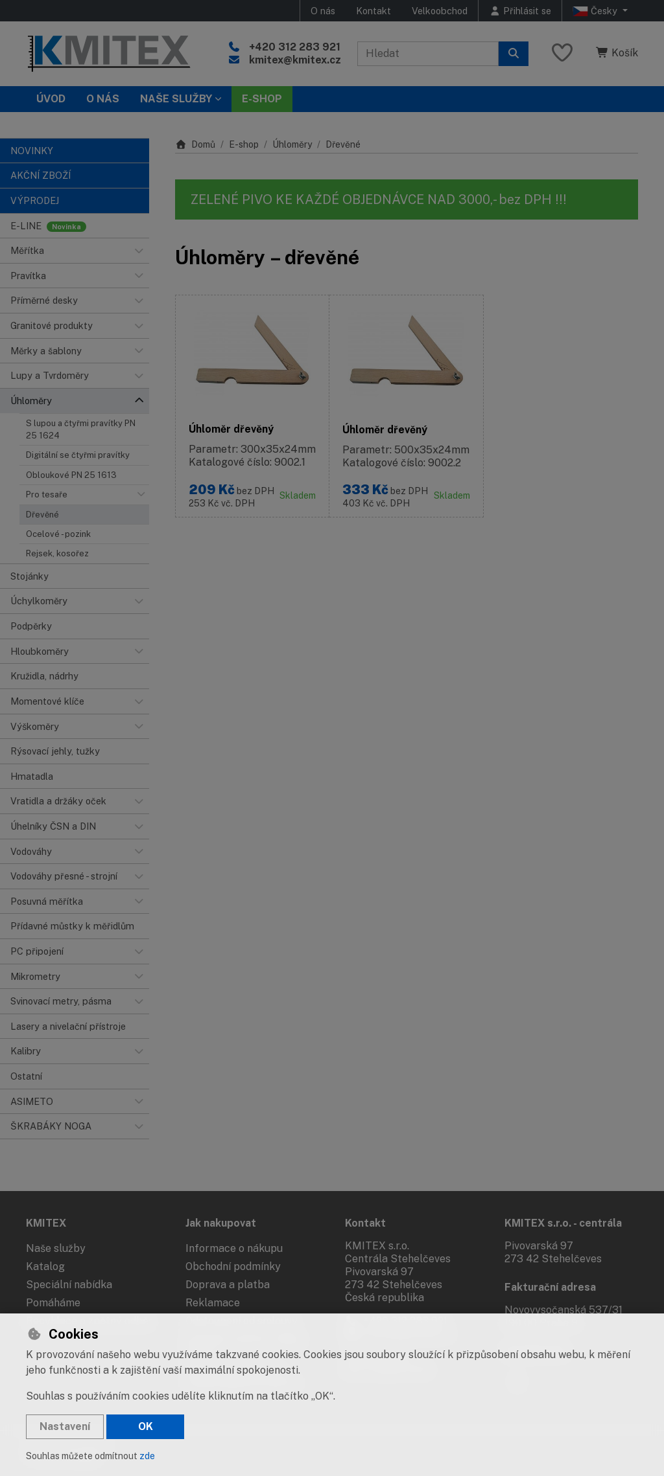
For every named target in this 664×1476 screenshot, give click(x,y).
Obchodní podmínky (233, 1266)
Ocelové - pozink (58, 534)
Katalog (45, 1266)
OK (145, 1426)
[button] (138, 250)
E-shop (244, 144)
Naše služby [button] (176, 99)
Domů (195, 144)
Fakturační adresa (550, 1287)
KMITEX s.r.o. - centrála (563, 1223)
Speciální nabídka (69, 1284)
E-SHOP (262, 99)
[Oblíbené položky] (562, 53)
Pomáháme (53, 1303)
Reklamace (212, 1303)
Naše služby (56, 1248)
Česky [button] (596, 11)
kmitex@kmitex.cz (295, 60)
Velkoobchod (440, 10)
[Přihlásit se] (520, 10)
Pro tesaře (46, 494)
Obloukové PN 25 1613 (71, 475)
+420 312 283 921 (294, 47)
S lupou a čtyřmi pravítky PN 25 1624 (81, 429)
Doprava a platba (227, 1284)
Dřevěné (42, 514)
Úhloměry (292, 144)
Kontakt (373, 10)
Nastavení (65, 1426)
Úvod (50, 99)
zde (147, 1456)
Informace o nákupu (234, 1248)
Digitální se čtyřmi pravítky (78, 455)
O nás (323, 10)
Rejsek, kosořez (57, 553)
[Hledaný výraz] (428, 53)
